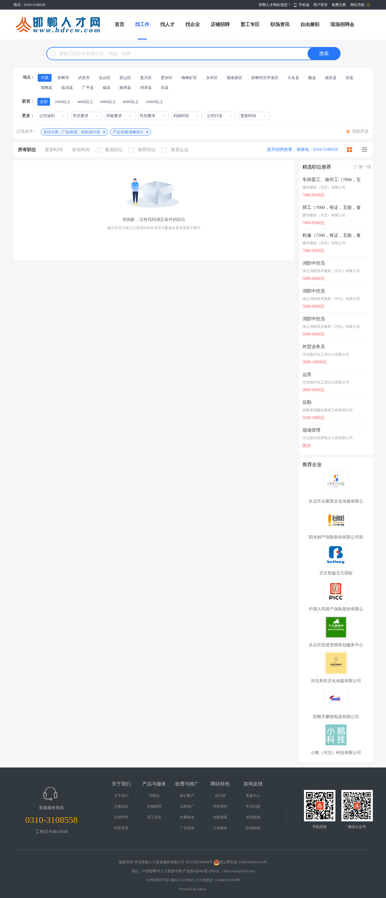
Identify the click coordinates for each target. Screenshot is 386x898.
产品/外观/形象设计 (128, 132)
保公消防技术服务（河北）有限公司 (331, 271)
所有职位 (27, 149)
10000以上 (155, 101)
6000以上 (108, 101)
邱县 (165, 87)
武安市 (84, 77)
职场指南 (253, 828)
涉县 (349, 77)
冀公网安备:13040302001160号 (240, 862)
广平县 (88, 87)
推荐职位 (144, 149)
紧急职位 (111, 149)
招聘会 (154, 796)
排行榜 (220, 796)
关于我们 (121, 796)
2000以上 (62, 101)
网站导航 (357, 5)
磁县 (106, 87)
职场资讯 (280, 24)
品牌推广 (187, 806)
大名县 (293, 77)
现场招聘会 (342, 24)
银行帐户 (187, 796)
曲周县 (125, 87)
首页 (119, 24)
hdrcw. (202, 889)
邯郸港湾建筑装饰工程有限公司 (327, 410)
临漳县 (67, 87)
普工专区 (250, 24)
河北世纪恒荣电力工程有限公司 (327, 438)
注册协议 (121, 806)
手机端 (304, 5)
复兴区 (146, 77)
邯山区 (125, 77)
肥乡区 (166, 77)
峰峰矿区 (189, 77)
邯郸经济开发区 (264, 77)
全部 (44, 101)
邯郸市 (63, 77)
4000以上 (85, 101)
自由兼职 (310, 24)
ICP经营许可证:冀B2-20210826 (170, 880)
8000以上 (131, 101)
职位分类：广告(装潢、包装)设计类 (72, 132)
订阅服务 (220, 828)
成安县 (331, 77)
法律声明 (121, 817)
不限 (45, 77)
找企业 (192, 24)
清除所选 (360, 131)
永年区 (212, 77)
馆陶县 (46, 87)
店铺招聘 (220, 24)
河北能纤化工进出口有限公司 (325, 354)
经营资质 (121, 828)
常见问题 (253, 806)
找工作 (142, 24)
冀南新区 (234, 77)
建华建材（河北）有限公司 (324, 187)
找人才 (167, 24)
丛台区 (104, 77)
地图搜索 (220, 817)
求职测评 (220, 806)
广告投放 (187, 828)
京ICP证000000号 (199, 862)
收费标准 (187, 817)
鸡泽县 (146, 87)
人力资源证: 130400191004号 (217, 880)
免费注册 (338, 5)
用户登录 (320, 5)
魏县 (312, 77)
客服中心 (253, 796)
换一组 (365, 167)
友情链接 (253, 817)
